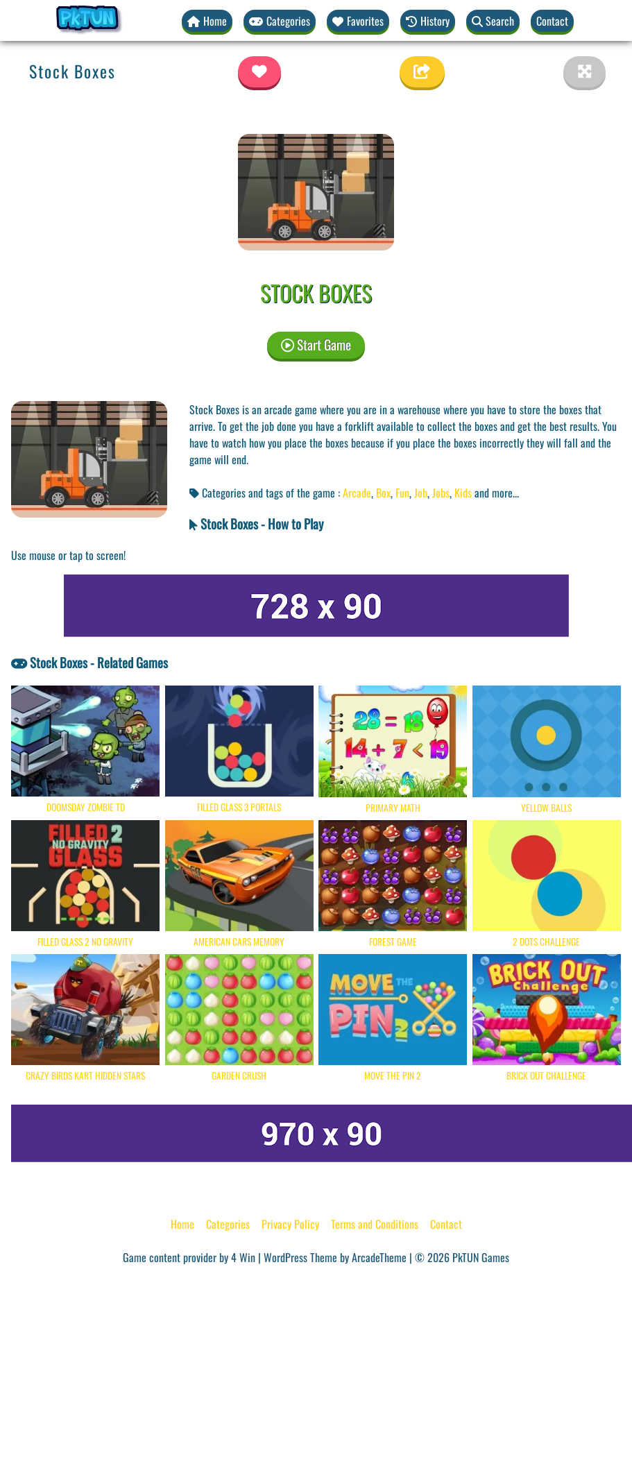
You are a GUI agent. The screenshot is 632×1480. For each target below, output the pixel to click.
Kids (463, 492)
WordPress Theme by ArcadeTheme (335, 1257)
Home (182, 1224)
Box (383, 492)
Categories (228, 1224)
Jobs (441, 492)
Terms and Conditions (374, 1224)
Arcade (357, 492)
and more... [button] (497, 492)
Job (420, 492)
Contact (552, 20)
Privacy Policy (290, 1224)
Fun (402, 492)
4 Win (243, 1257)
